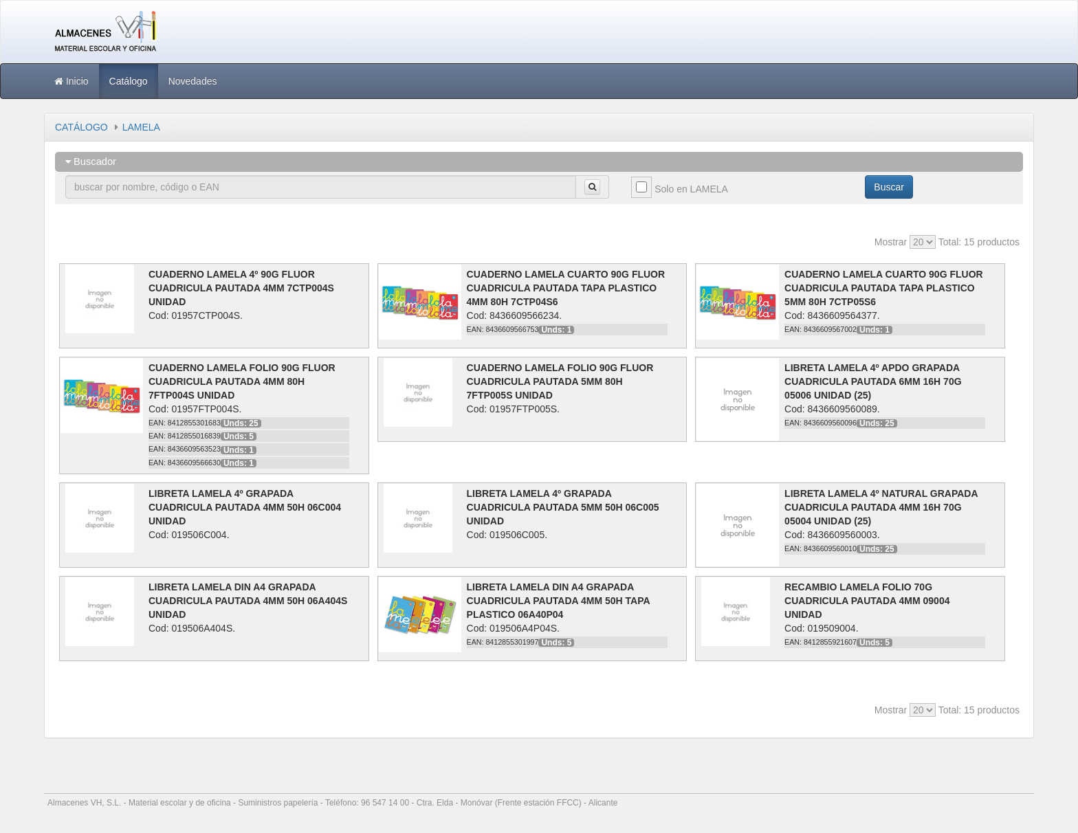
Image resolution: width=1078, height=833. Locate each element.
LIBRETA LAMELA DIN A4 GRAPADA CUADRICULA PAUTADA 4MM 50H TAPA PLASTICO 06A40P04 (558, 600)
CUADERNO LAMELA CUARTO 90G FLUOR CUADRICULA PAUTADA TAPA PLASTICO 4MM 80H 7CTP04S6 (566, 288)
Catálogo (128, 81)
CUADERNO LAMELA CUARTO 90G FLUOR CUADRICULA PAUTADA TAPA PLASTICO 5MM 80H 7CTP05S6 (883, 288)
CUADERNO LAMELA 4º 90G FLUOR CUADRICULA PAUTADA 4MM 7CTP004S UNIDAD (241, 288)
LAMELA (141, 127)
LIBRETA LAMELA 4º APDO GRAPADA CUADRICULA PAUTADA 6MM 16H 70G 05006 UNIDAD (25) (872, 381)
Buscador (90, 161)
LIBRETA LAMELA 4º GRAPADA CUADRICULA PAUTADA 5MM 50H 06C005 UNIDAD (563, 507)
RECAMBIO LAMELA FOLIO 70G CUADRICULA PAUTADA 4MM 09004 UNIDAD (866, 600)
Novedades (192, 81)
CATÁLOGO (81, 127)
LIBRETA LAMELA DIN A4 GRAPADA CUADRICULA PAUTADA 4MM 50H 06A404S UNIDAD (247, 600)
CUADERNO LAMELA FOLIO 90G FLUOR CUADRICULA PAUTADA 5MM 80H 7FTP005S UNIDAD (560, 381)
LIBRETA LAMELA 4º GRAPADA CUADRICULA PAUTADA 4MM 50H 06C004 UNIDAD (244, 507)
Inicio (71, 81)
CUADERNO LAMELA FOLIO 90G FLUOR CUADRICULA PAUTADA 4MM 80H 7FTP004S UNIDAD (242, 381)
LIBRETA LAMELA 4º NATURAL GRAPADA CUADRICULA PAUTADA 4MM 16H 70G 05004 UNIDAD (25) (881, 507)
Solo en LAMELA (691, 189)
